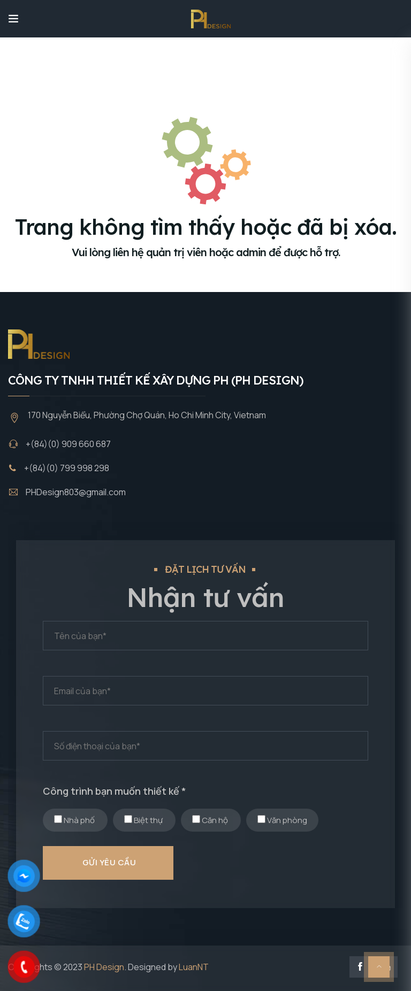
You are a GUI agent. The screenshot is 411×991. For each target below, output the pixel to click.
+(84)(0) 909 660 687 (68, 444)
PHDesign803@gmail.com (76, 492)
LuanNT (194, 967)
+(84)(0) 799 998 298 (66, 468)
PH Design (104, 967)
